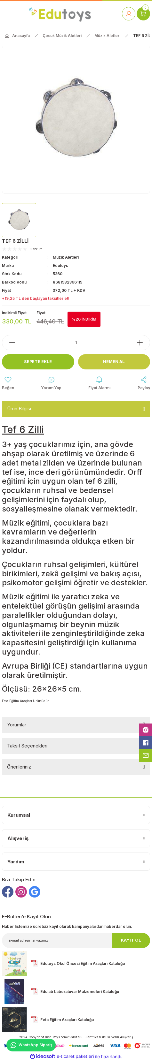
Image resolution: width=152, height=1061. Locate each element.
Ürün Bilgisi (19, 408)
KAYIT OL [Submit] (131, 940)
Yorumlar (16, 725)
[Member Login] (128, 13)
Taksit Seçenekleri (27, 746)
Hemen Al (114, 361)
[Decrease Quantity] (9, 342)
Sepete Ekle (38, 361)
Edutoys (60, 265)
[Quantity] (76, 342)
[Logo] (60, 14)
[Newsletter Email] (76, 940)
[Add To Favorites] (8, 383)
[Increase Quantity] (143, 342)
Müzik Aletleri (66, 257)
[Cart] (143, 13)
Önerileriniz (19, 767)
